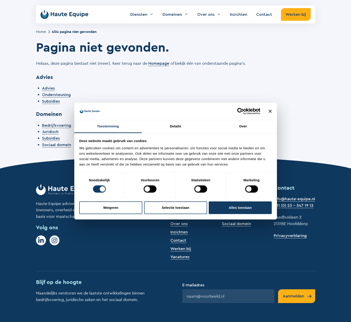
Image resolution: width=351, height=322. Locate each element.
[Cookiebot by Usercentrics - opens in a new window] (240, 111)
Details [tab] (175, 126)
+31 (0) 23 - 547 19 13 (293, 205)
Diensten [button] (144, 14)
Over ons (179, 224)
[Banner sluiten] (270, 111)
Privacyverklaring (290, 236)
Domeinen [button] (178, 14)
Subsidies (51, 101)
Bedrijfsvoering (56, 125)
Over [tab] (243, 126)
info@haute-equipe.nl (294, 199)
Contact (264, 14)
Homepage (158, 63)
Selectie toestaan (175, 207)
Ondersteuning (56, 95)
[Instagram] (54, 240)
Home (41, 31)
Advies (48, 88)
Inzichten (238, 14)
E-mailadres (193, 285)
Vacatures (180, 257)
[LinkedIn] (41, 240)
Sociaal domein (56, 145)
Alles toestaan (240, 207)
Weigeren (110, 207)
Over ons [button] (211, 14)
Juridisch (50, 132)
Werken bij (295, 14)
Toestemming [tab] (108, 126)
